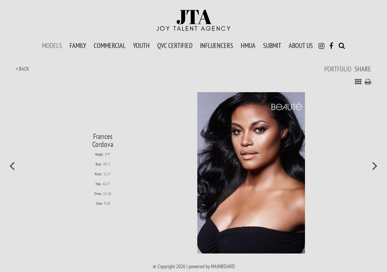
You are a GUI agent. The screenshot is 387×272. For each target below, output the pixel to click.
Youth (141, 45)
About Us (301, 45)
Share (362, 69)
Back (22, 68)
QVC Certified (174, 45)
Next (375, 165)
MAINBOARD (223, 266)
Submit (272, 45)
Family (78, 45)
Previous (12, 165)
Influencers (216, 45)
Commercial (109, 45)
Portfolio (337, 69)
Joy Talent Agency (193, 20)
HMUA (248, 45)
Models (52, 45)
